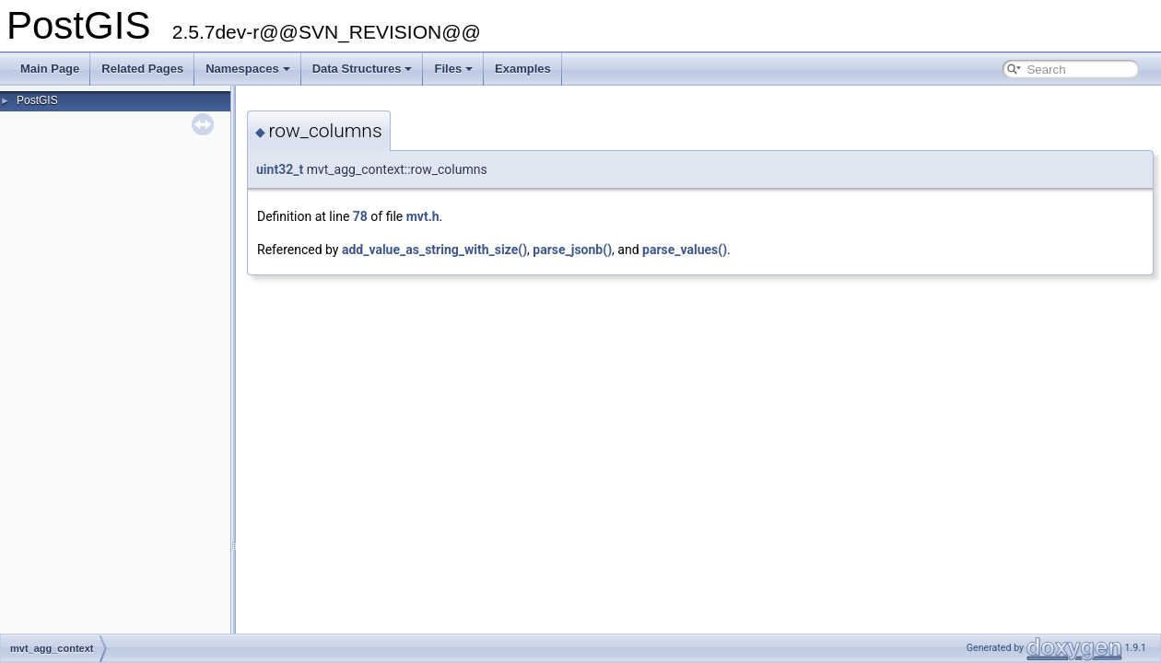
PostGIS (37, 100)
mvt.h (423, 216)
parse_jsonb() (572, 249)
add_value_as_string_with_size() (434, 249)
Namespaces (247, 69)
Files (453, 69)
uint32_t (279, 169)
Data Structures (362, 69)
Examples (523, 69)
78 (360, 216)
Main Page (49, 69)
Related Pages (142, 69)
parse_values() (684, 249)
